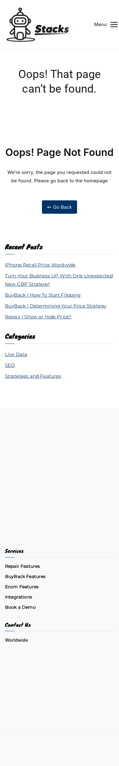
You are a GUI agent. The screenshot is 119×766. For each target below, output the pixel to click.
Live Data (16, 354)
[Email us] (59, 664)
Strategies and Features (33, 376)
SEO (10, 365)
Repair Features (22, 566)
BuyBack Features (25, 576)
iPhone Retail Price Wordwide (40, 265)
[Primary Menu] (114, 24)
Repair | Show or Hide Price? (38, 317)
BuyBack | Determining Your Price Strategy (55, 306)
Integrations (18, 597)
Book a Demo (20, 607)
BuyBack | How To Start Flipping (43, 295)
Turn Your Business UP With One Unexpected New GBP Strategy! (59, 280)
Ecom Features (22, 587)
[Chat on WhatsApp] (59, 695)
